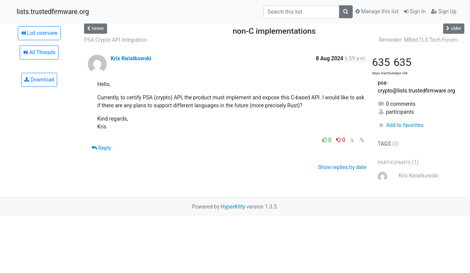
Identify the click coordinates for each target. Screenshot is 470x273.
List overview (39, 33)
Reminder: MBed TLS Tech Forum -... (421, 40)
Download (39, 80)
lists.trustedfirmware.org (53, 12)
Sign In (415, 11)
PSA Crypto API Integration (115, 40)
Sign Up (443, 11)
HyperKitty (233, 207)
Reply (101, 148)
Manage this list (376, 11)
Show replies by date (342, 167)
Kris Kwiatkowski (130, 58)
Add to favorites (400, 125)
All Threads (39, 52)
